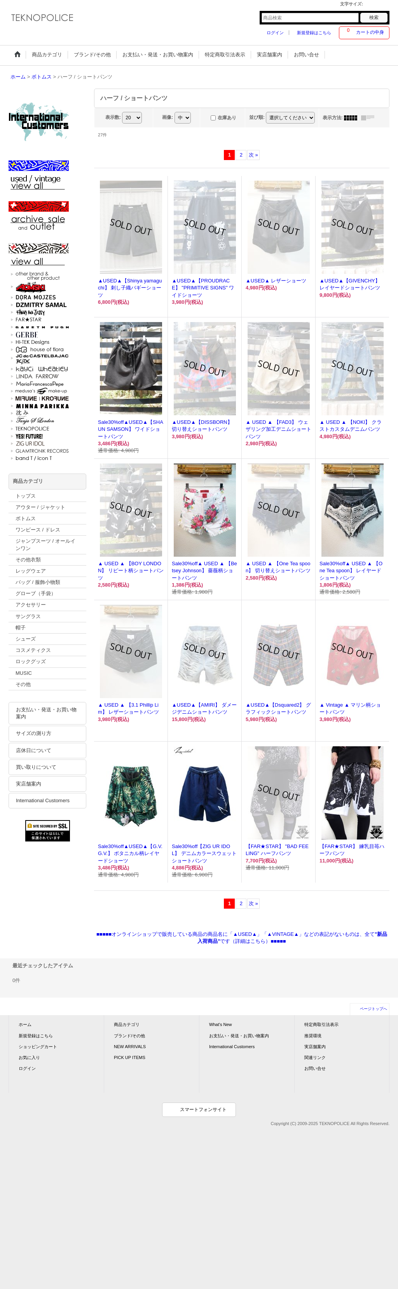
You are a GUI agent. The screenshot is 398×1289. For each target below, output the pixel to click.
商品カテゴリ (127, 1024)
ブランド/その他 (129, 1035)
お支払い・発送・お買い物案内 (46, 713)
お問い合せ (315, 1068)
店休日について (33, 750)
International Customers (43, 800)
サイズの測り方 (33, 733)
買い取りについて (36, 767)
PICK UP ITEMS (129, 1057)
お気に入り (29, 1057)
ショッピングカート (38, 1046)
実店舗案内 (28, 784)
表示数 (113, 117)
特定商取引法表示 (321, 1024)
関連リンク (315, 1057)
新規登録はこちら (314, 32)
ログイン (275, 32)
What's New (220, 1024)
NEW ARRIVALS (130, 1046)
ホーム (25, 1024)
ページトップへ (373, 1009)
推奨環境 (312, 1035)
